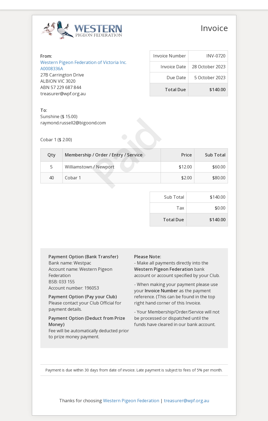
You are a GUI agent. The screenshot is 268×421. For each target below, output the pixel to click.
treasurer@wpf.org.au (186, 401)
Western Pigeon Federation (131, 401)
